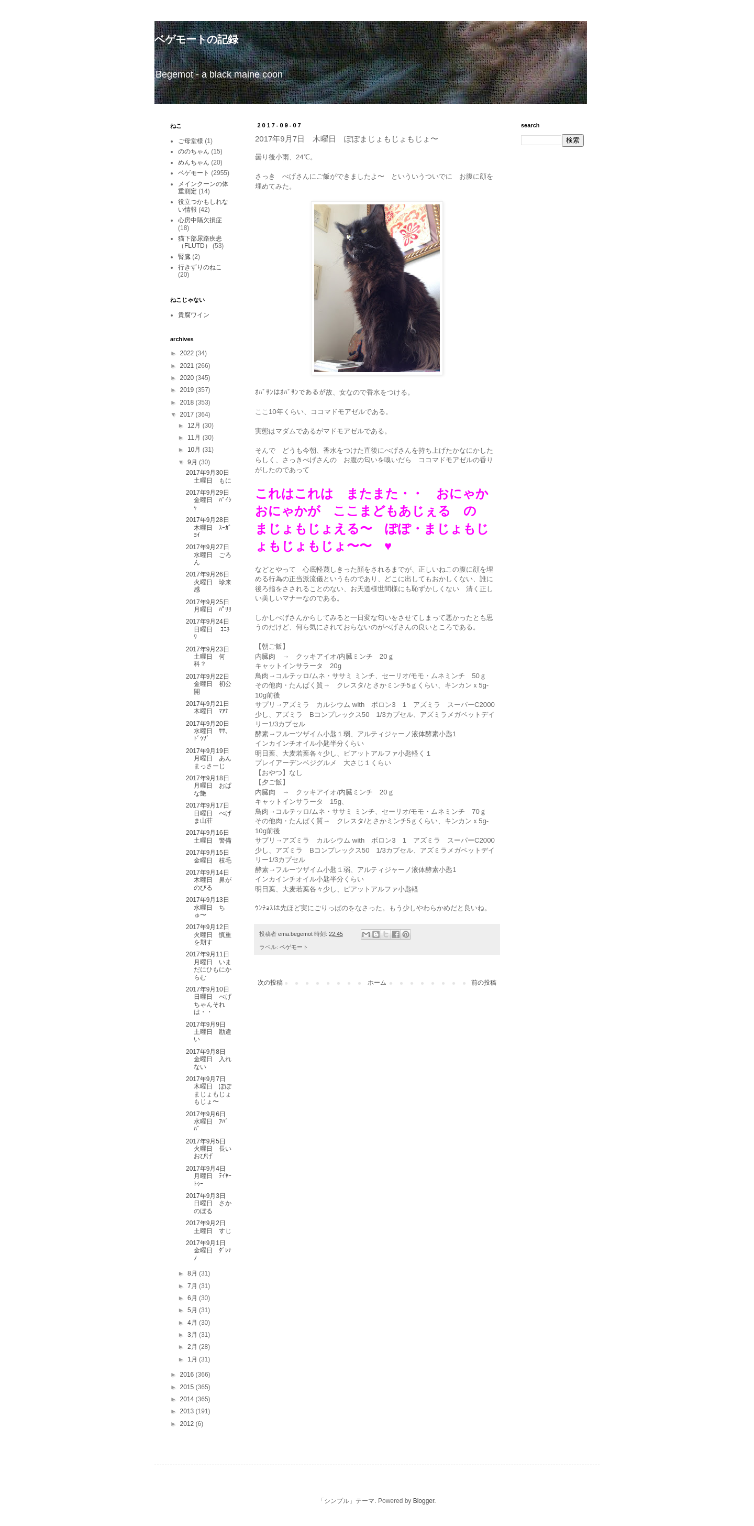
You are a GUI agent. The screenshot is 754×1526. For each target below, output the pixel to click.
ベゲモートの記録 (196, 39)
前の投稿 (483, 982)
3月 (193, 1334)
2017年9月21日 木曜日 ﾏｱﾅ (211, 707)
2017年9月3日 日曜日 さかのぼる (209, 1203)
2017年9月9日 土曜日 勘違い (209, 1032)
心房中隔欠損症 (200, 220)
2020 (188, 378)
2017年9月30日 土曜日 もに (211, 476)
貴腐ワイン (193, 315)
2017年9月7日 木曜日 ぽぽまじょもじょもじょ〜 (209, 1090)
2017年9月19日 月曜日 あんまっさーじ (211, 758)
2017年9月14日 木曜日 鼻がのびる (211, 880)
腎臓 (184, 256)
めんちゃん (193, 162)
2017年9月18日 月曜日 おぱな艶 (211, 786)
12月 (195, 425)
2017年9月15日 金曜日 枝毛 (211, 856)
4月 (193, 1322)
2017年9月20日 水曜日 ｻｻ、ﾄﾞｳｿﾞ (211, 731)
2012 (188, 1423)
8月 (193, 1273)
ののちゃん (193, 151)
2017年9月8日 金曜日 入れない (209, 1059)
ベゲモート (294, 947)
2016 (188, 1374)
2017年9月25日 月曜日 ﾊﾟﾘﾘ (211, 605)
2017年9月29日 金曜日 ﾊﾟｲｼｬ (211, 500)
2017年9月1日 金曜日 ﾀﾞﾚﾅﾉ (209, 1250)
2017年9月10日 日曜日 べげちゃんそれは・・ (211, 1001)
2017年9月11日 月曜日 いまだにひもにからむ (211, 965)
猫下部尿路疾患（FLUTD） (200, 242)
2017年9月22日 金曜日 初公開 (211, 684)
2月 (193, 1346)
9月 (193, 462)
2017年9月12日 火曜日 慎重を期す (211, 934)
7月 (193, 1286)
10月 (195, 449)
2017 (188, 414)
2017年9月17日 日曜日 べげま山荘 (211, 813)
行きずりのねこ (200, 267)
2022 (188, 353)
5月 (193, 1310)
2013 (188, 1411)
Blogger (424, 1501)
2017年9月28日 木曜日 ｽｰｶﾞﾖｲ (211, 527)
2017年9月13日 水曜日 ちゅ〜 (211, 907)
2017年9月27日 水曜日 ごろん (211, 554)
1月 (193, 1359)
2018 (188, 402)
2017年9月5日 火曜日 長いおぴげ (209, 1149)
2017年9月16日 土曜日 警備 (211, 836)
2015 (188, 1387)
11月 (195, 437)
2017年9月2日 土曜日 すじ (209, 1226)
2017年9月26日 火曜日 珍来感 (211, 582)
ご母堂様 (190, 141)
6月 (193, 1298)
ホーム (377, 982)
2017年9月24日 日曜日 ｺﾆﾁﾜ (211, 629)
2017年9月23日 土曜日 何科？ (211, 657)
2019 (188, 390)
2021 (188, 365)
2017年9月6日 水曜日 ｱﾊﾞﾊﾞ (209, 1121)
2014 (188, 1399)
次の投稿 (270, 982)
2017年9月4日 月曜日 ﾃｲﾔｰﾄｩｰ (209, 1176)
